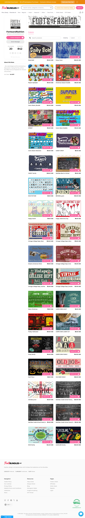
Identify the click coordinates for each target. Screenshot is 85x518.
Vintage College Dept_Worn (63, 241)
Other (43, 12)
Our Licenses (7, 483)
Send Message (15, 41)
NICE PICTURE (32, 195)
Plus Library (5, 12)
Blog (28, 486)
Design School (31, 483)
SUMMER (58, 105)
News (5, 492)
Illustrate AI (13, 12)
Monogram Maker (32, 488)
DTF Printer (30, 492)
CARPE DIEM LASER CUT (63, 331)
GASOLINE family (61, 444)
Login (51, 490)
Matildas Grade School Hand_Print (65, 422)
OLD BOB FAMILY (61, 376)
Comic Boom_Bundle (34, 105)
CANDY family (32, 173)
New (19, 12)
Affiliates (52, 483)
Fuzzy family (31, 354)
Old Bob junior (32, 399)
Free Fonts (50, 12)
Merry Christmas (32, 309)
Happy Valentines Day (62, 218)
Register (52, 488)
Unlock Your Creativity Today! (65, 7)
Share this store (15, 57)
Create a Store (54, 481)
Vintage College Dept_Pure (63, 263)
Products (30, 32)
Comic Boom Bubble (61, 127)
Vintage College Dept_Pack (36, 241)
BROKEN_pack (60, 195)
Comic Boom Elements (34, 150)
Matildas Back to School (62, 173)
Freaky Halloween (33, 331)
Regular (24, 12)
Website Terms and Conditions (12, 488)
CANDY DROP (60, 150)
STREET (30, 127)
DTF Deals (68, 12)
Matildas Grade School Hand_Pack (65, 399)
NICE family (31, 444)
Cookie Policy (7, 481)
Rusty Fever (59, 60)
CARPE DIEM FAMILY (61, 354)
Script (30, 12)
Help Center (30, 481)
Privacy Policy (8, 486)
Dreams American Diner (35, 263)
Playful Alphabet (33, 82)
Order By (65, 37)
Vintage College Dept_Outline (36, 286)
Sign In (80, 7)
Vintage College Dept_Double (64, 286)
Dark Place (31, 376)
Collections (7, 490)
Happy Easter (32, 218)
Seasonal (36, 12)
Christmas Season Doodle (63, 82)
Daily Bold (31, 60)
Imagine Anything (32, 490)
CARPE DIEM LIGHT (61, 309)
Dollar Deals (59, 12)
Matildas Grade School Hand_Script (37, 422)
